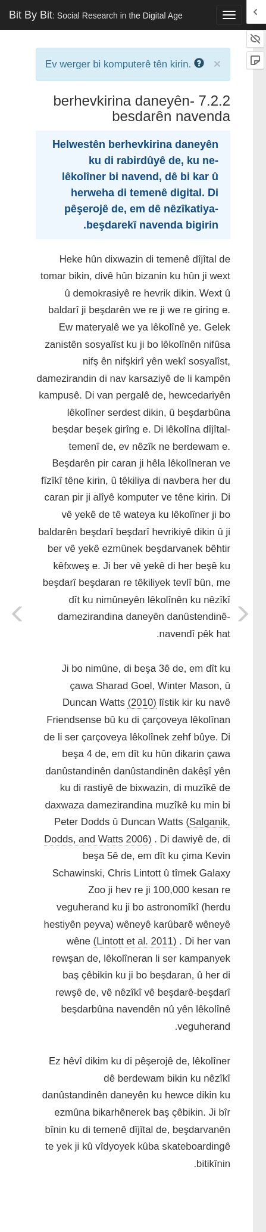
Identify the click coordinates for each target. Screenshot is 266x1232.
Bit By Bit (96, 15)
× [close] (217, 63)
